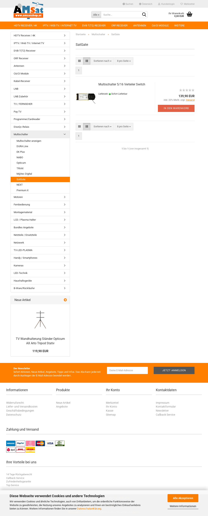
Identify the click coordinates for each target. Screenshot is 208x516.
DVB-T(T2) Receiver (94, 25)
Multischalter (21, 134)
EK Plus (21, 151)
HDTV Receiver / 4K (25, 25)
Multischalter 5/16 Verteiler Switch (121, 84)
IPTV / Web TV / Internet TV (59, 25)
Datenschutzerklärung (89, 508)
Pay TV (17, 111)
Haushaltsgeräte (23, 280)
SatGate (21, 179)
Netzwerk (19, 242)
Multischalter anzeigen (29, 140)
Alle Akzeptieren (183, 498)
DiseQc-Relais (21, 126)
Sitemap (111, 414)
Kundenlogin (166, 4)
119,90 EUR (40, 351)
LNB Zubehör (21, 96)
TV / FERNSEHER (23, 104)
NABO (20, 157)
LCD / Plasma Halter (25, 219)
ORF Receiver (119, 25)
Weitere (179, 25)
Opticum (21, 162)
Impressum (162, 402)
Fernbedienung (22, 204)
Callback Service (165, 414)
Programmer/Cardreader (27, 119)
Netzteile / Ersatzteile (25, 234)
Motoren (18, 197)
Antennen (139, 25)
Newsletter (162, 410)
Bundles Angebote (24, 227)
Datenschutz (13, 414)
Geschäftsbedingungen (20, 410)
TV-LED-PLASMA (23, 250)
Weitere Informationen (183, 506)
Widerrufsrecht (15, 402)
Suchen (128, 4)
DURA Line (22, 146)
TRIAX (20, 168)
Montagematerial (23, 212)
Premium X (23, 190)
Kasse (109, 410)
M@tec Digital (24, 173)
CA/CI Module (160, 25)
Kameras (18, 265)
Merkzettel (187, 4)
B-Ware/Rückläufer (24, 288)
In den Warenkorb (176, 108)
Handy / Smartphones (25, 257)
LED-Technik (21, 273)
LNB (16, 88)
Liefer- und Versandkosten (22, 406)
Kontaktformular (166, 406)
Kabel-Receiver (22, 81)
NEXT (20, 184)
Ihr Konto (111, 406)
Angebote (62, 406)
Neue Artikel (63, 402)
